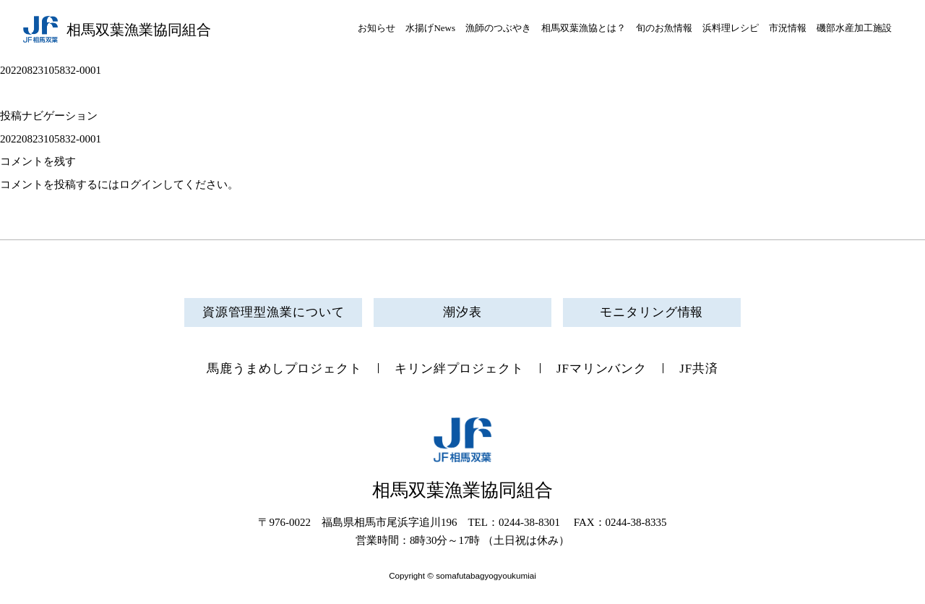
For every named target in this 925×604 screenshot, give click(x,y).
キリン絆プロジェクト (459, 368)
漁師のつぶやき (498, 27)
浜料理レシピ (730, 27)
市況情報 (787, 27)
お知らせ (376, 27)
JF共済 (698, 368)
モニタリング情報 (651, 312)
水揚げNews (430, 27)
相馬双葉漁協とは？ (583, 27)
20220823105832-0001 (50, 139)
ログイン (141, 184)
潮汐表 (462, 312)
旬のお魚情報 (664, 27)
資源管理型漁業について (273, 312)
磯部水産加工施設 (854, 27)
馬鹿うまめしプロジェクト (284, 368)
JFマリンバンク (601, 368)
